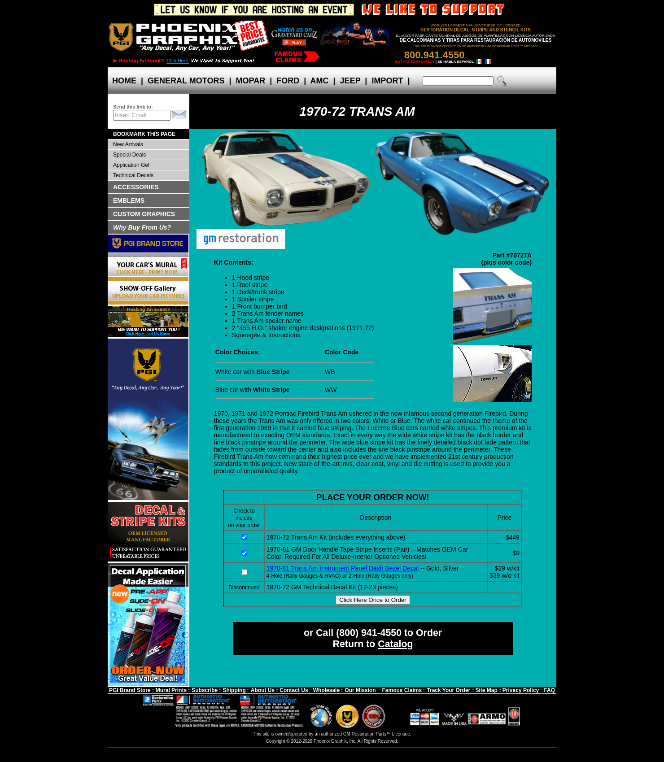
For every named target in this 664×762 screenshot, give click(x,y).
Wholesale (326, 690)
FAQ (549, 690)
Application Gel (131, 165)
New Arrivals (128, 144)
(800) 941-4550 (369, 632)
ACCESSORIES (136, 187)
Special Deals (129, 155)
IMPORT (387, 80)
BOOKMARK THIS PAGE (144, 134)
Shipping (234, 690)
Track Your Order (448, 690)
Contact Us (294, 690)
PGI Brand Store (130, 690)
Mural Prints (171, 690)
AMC (319, 80)
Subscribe (205, 690)
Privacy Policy (520, 690)
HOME (124, 80)
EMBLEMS (128, 200)
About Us (263, 690)
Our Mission (360, 690)
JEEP (350, 80)
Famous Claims (402, 690)
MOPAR (250, 80)
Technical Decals (133, 175)
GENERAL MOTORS (186, 80)
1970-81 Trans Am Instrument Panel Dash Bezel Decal (342, 568)
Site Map (486, 690)
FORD (288, 80)
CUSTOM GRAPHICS (144, 214)
